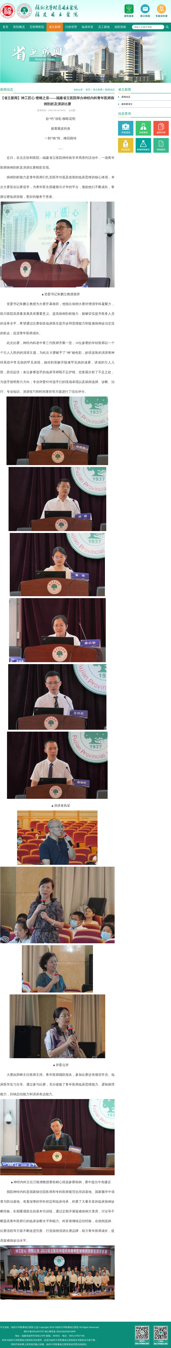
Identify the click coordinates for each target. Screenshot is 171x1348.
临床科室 (87, 27)
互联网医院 (37, 27)
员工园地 (104, 27)
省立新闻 (54, 27)
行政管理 (71, 27)
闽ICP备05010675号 (34, 1331)
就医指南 (120, 27)
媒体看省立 (127, 104)
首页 (5, 27)
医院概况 (19, 27)
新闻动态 (110, 89)
